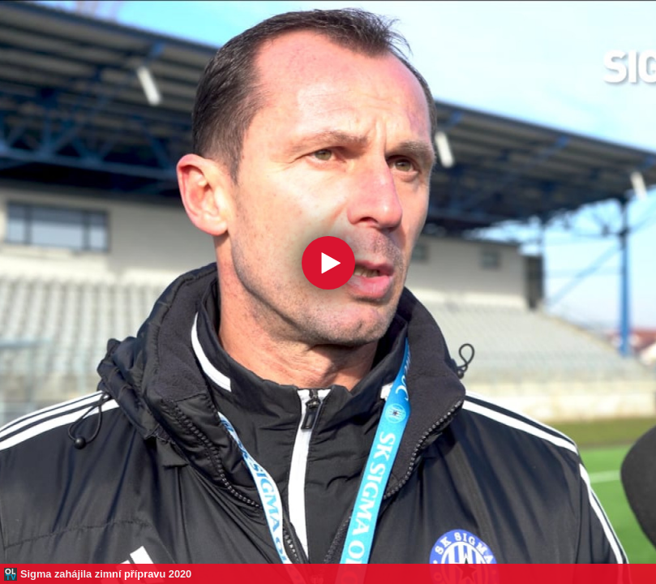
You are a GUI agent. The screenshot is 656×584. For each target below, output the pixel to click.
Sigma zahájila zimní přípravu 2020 (105, 574)
